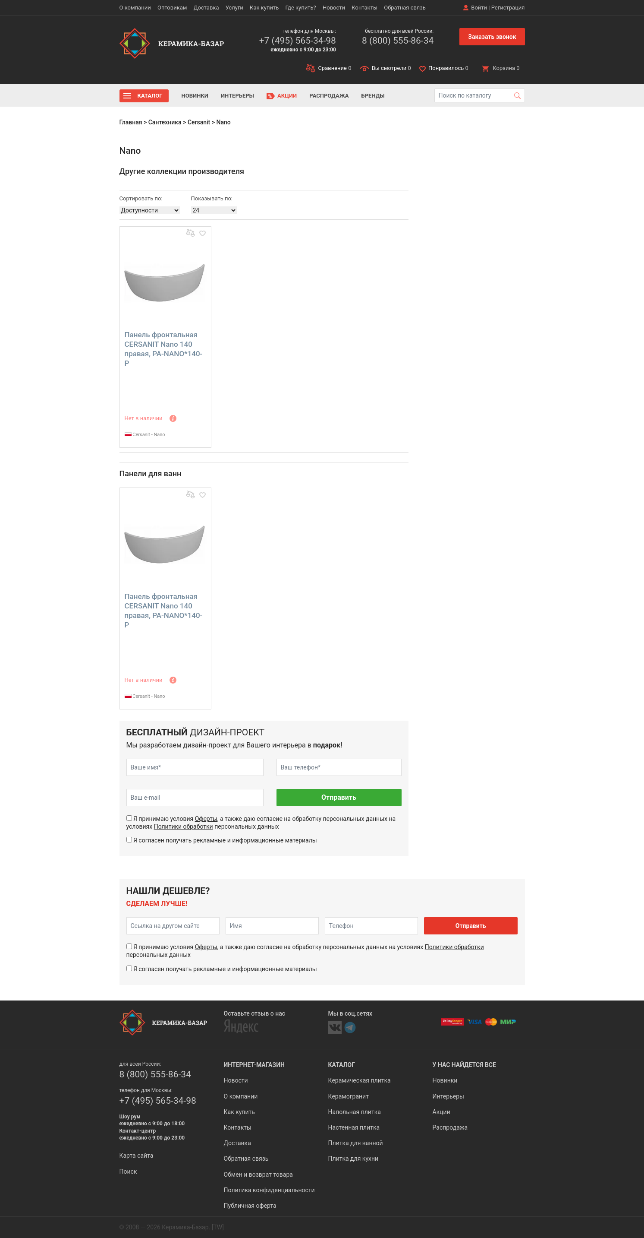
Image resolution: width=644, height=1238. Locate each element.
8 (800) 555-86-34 (398, 40)
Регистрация (508, 7)
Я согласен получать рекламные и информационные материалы (225, 840)
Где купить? (301, 7)
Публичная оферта (250, 1205)
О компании (135, 7)
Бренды (373, 95)
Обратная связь (405, 7)
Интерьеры (237, 95)
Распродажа (329, 95)
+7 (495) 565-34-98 (297, 40)
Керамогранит (348, 1096)
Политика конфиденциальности (269, 1190)
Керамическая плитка (359, 1080)
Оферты (206, 818)
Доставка (206, 7)
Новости (334, 7)
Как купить (264, 7)
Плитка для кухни (353, 1158)
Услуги (234, 7)
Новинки (195, 95)
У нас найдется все (464, 1064)
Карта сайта (136, 1155)
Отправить (338, 797)
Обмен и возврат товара (258, 1174)
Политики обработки (183, 826)
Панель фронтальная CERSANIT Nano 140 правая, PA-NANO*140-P (164, 348)
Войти (479, 7)
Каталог (150, 95)
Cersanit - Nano (145, 434)
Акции (287, 95)
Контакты (364, 7)
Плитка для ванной (355, 1143)
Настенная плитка (354, 1127)
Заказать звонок (492, 36)
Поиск (128, 1171)
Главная (130, 122)
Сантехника (165, 122)
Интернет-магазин (254, 1064)
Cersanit (199, 122)
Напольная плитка (354, 1111)
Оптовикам (172, 7)
